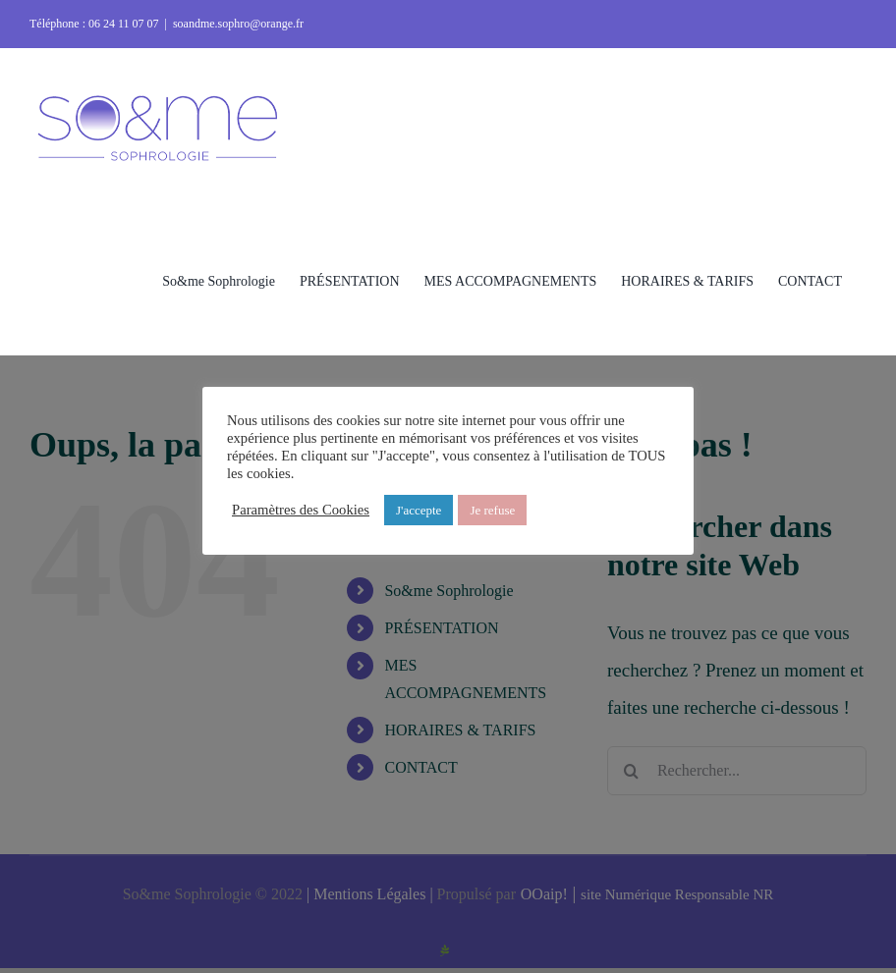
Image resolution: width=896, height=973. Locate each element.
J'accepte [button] (418, 510)
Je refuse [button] (492, 510)
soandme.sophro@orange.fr (238, 23)
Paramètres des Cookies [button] (300, 509)
